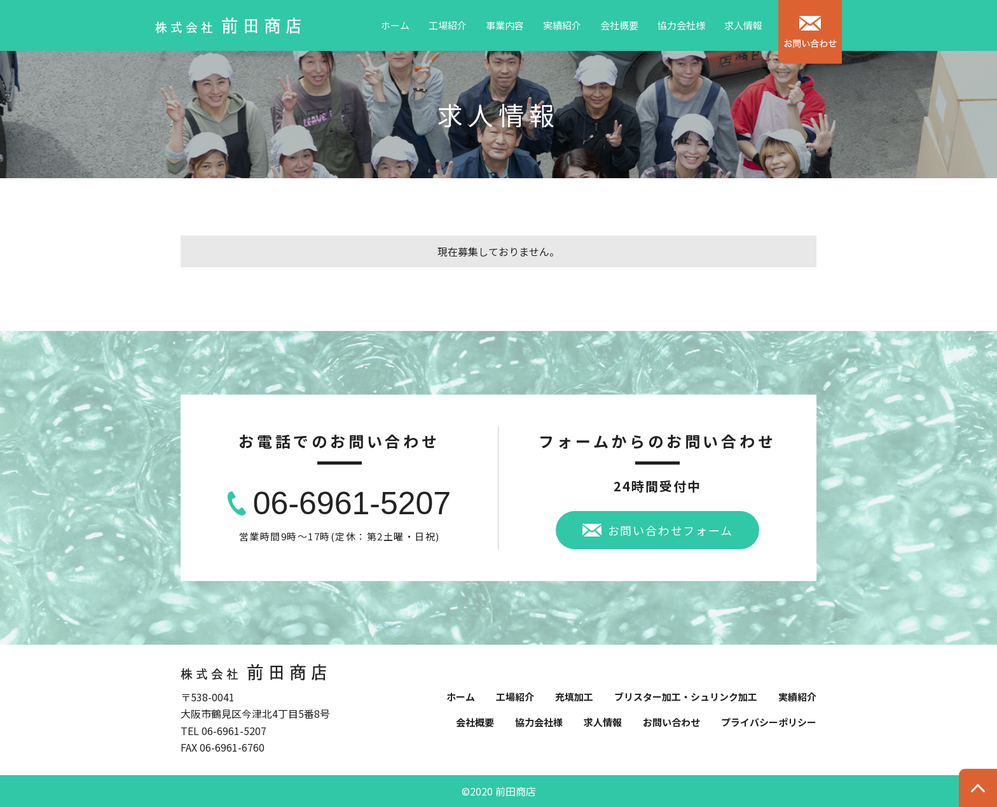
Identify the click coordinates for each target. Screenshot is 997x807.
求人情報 (743, 25)
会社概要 (619, 25)
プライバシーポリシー (768, 722)
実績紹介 (562, 25)
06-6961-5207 (352, 503)
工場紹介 (448, 25)
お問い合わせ (671, 722)
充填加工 (574, 696)
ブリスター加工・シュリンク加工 (685, 696)
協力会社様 (681, 25)
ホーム (395, 25)
